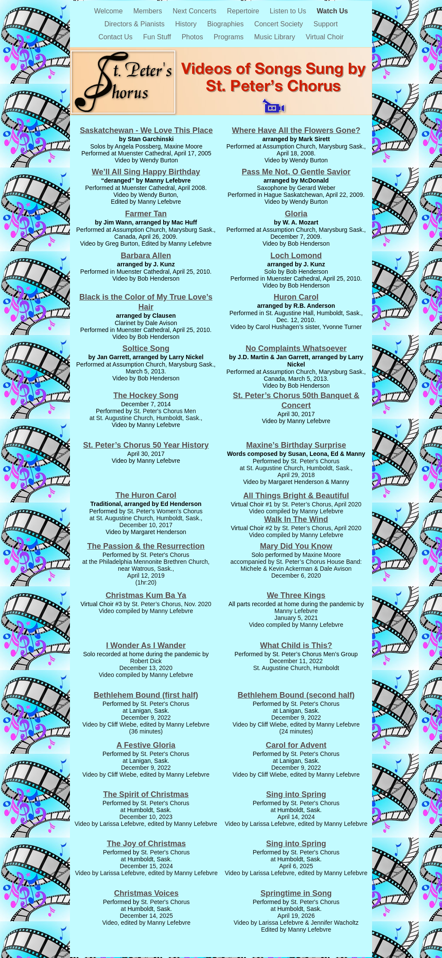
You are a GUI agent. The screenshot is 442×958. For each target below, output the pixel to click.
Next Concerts (195, 11)
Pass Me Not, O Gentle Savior (296, 172)
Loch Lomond (296, 255)
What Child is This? (296, 645)
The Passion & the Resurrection (146, 546)
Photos (193, 37)
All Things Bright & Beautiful (296, 495)
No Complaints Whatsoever (296, 348)
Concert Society (279, 24)
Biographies (226, 24)
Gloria (296, 213)
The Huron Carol (145, 495)
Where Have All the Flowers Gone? (296, 130)
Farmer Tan (146, 213)
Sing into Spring (296, 794)
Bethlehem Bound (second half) (295, 695)
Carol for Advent (296, 745)
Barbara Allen (146, 255)
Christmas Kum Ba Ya (146, 595)
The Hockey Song (145, 395)
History (187, 24)
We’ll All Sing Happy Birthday (146, 172)
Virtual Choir (325, 37)
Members (148, 11)
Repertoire (244, 11)
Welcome (109, 11)
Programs (230, 37)
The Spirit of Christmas (146, 794)
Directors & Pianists (135, 24)
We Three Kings (296, 595)
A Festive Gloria (146, 745)
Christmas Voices (146, 893)
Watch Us (332, 11)
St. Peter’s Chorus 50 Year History (146, 445)
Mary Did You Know (296, 546)
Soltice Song (145, 348)
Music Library (275, 37)
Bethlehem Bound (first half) (146, 695)
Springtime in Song (296, 893)
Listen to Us (289, 11)
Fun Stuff (158, 37)
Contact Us (116, 37)
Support (325, 24)
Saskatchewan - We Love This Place (146, 130)
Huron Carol (296, 297)
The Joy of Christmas (146, 843)
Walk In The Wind (296, 519)
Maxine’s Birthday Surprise (296, 445)
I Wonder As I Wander (146, 645)
